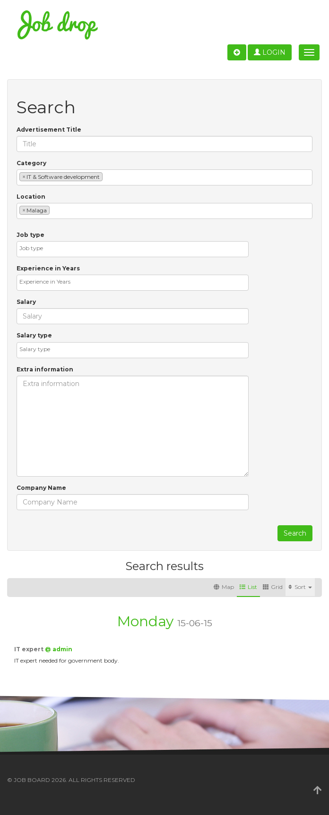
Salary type (34, 335)
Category (31, 163)
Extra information (45, 369)
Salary (26, 301)
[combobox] (164, 177)
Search (295, 533)
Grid (273, 586)
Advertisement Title (49, 129)
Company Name (41, 487)
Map (224, 586)
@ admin (58, 649)
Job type (30, 234)
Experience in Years (48, 268)
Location (31, 196)
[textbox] (107, 176)
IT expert (29, 649)
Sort (300, 586)
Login (270, 52)
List (248, 586)
